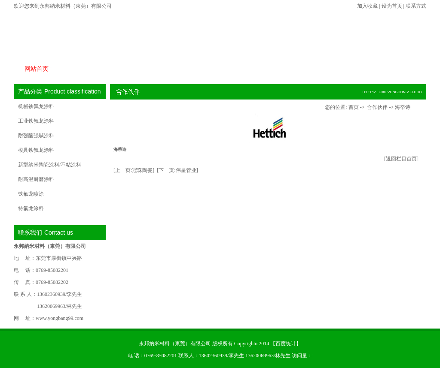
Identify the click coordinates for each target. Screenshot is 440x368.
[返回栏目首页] (401, 159)
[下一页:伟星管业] (177, 170)
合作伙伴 (173, 69)
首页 (353, 107)
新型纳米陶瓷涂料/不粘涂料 (49, 165)
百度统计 (285, 344)
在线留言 (355, 69)
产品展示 (82, 69)
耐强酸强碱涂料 (36, 136)
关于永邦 (310, 69)
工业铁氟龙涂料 (36, 121)
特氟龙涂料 (31, 208)
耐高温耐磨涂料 (36, 179)
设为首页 (392, 6)
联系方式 (416, 6)
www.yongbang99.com (59, 318)
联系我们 (401, 69)
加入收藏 (367, 6)
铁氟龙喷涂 (31, 194)
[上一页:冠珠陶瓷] (133, 170)
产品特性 (128, 69)
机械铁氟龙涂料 (36, 106)
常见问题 (264, 69)
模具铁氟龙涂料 (36, 150)
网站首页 (36, 69)
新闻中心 (219, 69)
